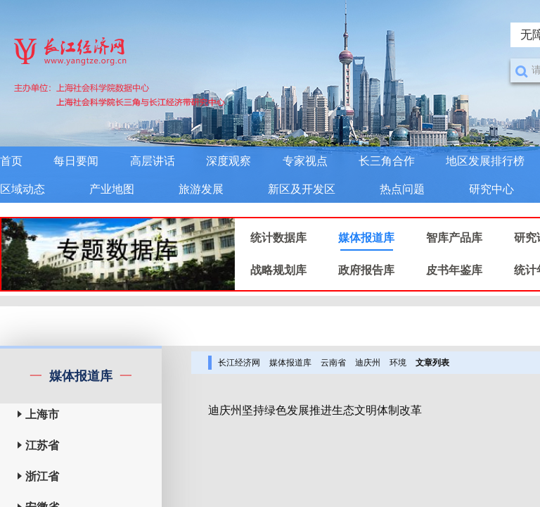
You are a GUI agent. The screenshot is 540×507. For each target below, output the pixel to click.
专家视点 (305, 161)
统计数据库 (278, 238)
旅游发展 (201, 189)
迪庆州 (367, 363)
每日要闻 (75, 161)
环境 (398, 363)
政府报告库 (366, 270)
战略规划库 (278, 270)
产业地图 (111, 189)
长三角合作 (387, 161)
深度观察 (228, 161)
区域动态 (22, 189)
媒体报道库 (366, 238)
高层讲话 (152, 161)
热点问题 (402, 189)
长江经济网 (239, 363)
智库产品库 (454, 238)
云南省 (333, 363)
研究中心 (491, 189)
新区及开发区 (301, 189)
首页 (11, 161)
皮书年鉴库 (454, 270)
